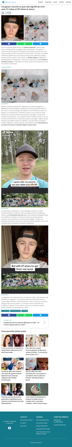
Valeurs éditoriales (42, 426)
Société (61, 2)
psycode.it (23, 426)
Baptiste (9, 12)
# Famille (24, 311)
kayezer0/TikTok (7, 67)
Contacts (23, 423)
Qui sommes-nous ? (26, 420)
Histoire (68, 2)
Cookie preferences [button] (60, 425)
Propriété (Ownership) (43, 429)
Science (40, 2)
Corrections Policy (41, 423)
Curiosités (48, 2)
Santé (55, 2)
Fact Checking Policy (42, 420)
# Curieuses (5, 311)
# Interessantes (15, 311)
